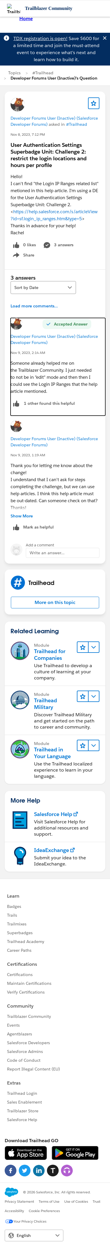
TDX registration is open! (40, 38)
